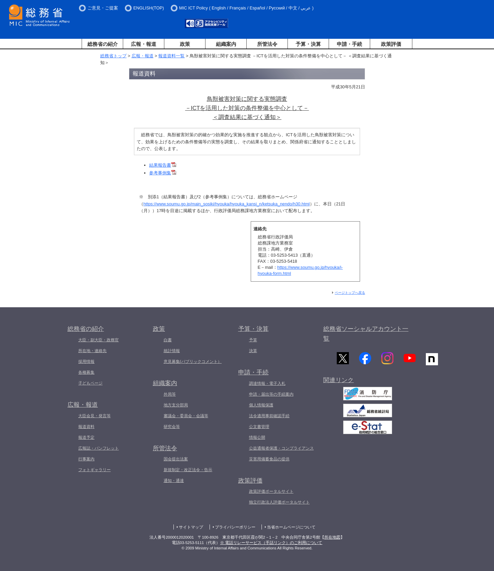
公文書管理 (259, 426)
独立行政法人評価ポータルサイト (279, 502)
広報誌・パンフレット (98, 448)
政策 (185, 44)
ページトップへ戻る (350, 292)
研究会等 (172, 426)
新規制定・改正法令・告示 (188, 469)
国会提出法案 (176, 459)
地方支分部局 (176, 405)
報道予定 (86, 437)
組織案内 (226, 44)
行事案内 (86, 459)
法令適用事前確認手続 (269, 415)
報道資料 (86, 426)
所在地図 (332, 537)
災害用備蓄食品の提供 (269, 459)
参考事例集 (162, 172)
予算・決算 (308, 44)
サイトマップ (191, 527)
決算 (253, 350)
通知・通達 (174, 480)
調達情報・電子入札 (267, 383)
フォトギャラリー (94, 469)
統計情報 (172, 350)
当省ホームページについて (291, 527)
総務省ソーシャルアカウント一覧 (365, 333)
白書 (168, 340)
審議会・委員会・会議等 (186, 415)
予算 (253, 340)
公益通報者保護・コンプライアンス (281, 448)
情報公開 (257, 437)
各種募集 (86, 372)
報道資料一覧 (171, 55)
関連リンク (338, 381)
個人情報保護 (261, 405)
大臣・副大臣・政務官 (98, 340)
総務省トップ (113, 55)
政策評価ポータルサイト (271, 491)
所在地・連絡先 (92, 350)
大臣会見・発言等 (94, 415)
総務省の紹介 (102, 44)
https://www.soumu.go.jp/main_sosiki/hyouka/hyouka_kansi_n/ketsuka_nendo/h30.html (226, 203)
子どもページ (90, 383)
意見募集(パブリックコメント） (193, 361)
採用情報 (86, 361)
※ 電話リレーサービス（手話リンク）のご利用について (271, 543)
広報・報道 (143, 44)
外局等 (170, 394)
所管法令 (267, 44)
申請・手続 (349, 44)
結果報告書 (162, 165)
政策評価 (391, 44)
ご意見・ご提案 (102, 7)
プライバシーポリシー (235, 527)
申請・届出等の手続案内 (271, 394)
